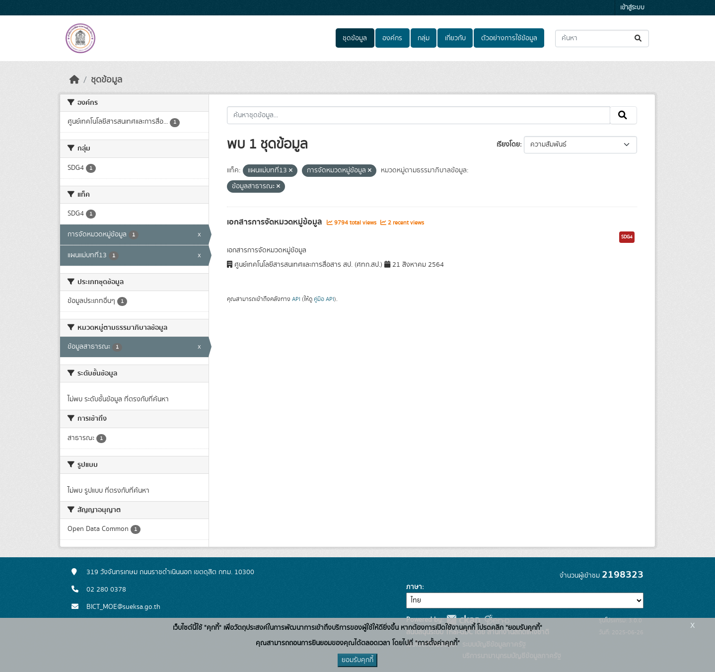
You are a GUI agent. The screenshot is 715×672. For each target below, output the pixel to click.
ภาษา (414, 587)
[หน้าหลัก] (74, 80)
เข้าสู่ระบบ (632, 7)
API (296, 299)
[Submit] (638, 38)
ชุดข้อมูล (355, 38)
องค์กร (392, 38)
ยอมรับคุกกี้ (357, 660)
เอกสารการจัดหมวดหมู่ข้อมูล (275, 222)
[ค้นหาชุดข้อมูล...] (602, 38)
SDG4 (627, 236)
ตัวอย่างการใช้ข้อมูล (509, 38)
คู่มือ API (324, 299)
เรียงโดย (508, 144)
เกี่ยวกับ (455, 38)
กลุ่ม (423, 38)
